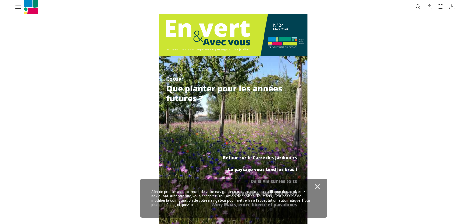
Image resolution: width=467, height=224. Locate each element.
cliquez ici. (185, 205)
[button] (18, 7)
